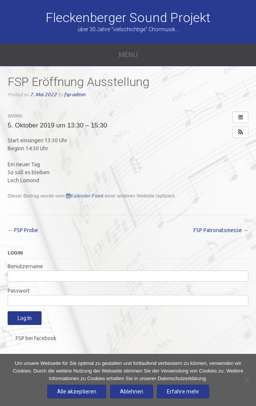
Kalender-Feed (84, 196)
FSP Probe (23, 230)
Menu (128, 55)
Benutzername (25, 266)
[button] (240, 132)
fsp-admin (74, 94)
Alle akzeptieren (76, 391)
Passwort (19, 291)
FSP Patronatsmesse (221, 230)
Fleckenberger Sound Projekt (128, 17)
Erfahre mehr (183, 391)
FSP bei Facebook (36, 338)
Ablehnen (131, 391)
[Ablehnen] (246, 380)
